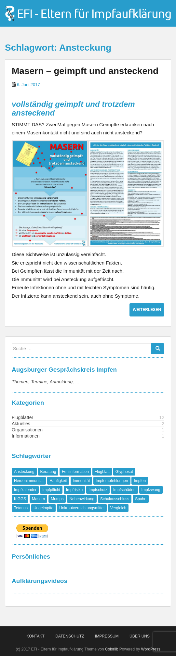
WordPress (150, 649)
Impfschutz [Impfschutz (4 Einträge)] (97, 490)
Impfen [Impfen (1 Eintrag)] (140, 480)
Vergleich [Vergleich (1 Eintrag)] (118, 508)
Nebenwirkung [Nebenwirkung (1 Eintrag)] (81, 499)
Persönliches (31, 556)
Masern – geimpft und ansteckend (85, 71)
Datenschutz (69, 636)
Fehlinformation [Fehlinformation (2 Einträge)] (75, 471)
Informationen (26, 436)
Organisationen (27, 429)
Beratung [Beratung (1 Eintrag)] (48, 471)
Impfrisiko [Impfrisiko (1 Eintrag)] (74, 490)
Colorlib (111, 649)
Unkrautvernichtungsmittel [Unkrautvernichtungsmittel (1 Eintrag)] (81, 508)
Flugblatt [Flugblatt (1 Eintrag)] (102, 471)
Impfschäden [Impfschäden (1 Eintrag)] (124, 490)
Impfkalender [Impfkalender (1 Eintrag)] (25, 490)
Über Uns (139, 636)
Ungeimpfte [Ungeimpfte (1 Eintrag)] (43, 508)
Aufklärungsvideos (39, 580)
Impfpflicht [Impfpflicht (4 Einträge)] (51, 490)
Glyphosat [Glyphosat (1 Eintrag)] (124, 471)
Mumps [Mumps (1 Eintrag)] (57, 499)
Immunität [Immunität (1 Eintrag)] (81, 480)
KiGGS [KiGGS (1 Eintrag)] (20, 499)
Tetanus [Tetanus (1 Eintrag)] (21, 508)
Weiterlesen (147, 309)
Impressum (107, 636)
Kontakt (35, 636)
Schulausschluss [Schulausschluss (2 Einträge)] (114, 499)
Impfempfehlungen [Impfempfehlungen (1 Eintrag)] (112, 480)
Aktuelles (21, 423)
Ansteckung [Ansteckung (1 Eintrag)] (24, 471)
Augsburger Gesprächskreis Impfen (64, 369)
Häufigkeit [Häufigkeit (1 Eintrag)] (58, 480)
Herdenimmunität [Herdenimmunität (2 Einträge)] (29, 480)
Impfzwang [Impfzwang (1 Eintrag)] (151, 490)
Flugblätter (22, 417)
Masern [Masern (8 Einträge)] (38, 499)
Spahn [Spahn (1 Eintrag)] (140, 499)
